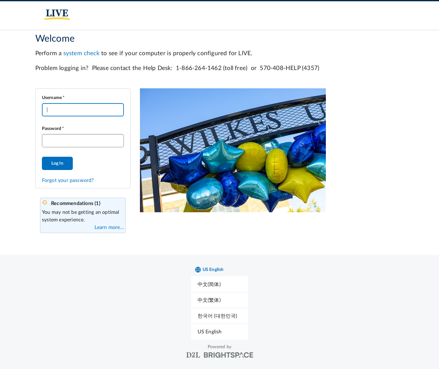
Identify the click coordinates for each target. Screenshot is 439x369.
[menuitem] (219, 284)
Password (51, 128)
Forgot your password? (68, 180)
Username (52, 98)
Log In (57, 163)
